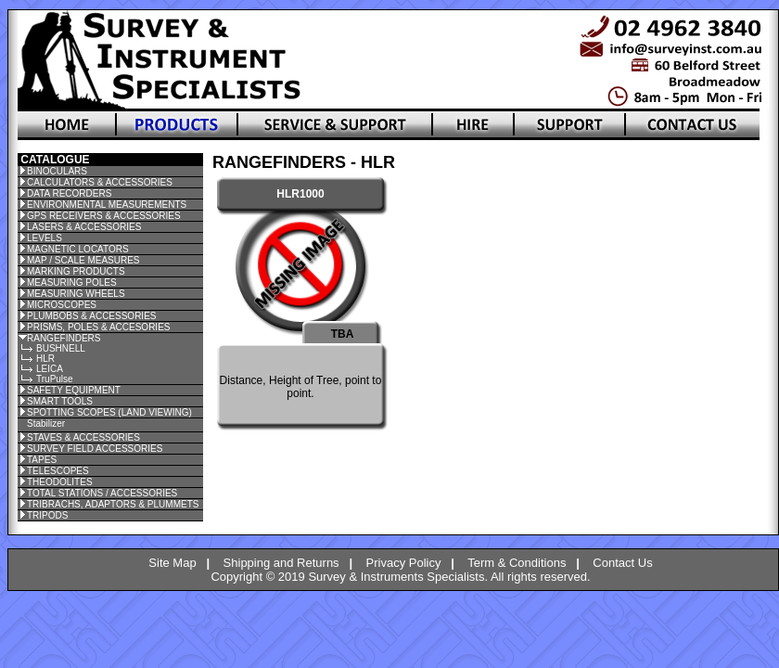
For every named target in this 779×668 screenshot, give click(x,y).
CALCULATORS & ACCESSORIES (99, 182)
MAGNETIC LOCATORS (78, 249)
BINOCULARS (57, 171)
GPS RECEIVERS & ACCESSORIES (104, 216)
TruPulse (54, 379)
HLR (45, 358)
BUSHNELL (60, 348)
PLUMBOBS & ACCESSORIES (92, 316)
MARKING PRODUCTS (76, 271)
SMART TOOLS (60, 401)
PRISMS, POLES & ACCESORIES (99, 327)
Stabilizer (46, 423)
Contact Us (622, 563)
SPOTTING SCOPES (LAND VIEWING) (109, 412)
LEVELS (44, 238)
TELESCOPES (58, 471)
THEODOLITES (60, 482)
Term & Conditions (516, 563)
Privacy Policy (403, 563)
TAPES (42, 460)
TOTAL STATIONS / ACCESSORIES (102, 493)
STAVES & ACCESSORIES (83, 437)
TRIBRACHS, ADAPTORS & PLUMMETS (112, 504)
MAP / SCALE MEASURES (83, 260)
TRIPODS (47, 515)
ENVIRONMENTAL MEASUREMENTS (106, 204)
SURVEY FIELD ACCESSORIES (94, 448)
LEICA (49, 369)
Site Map (172, 563)
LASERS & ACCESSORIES (84, 227)
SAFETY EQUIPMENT (74, 390)
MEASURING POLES (72, 282)
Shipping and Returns (281, 563)
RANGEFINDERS (63, 338)
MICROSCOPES (61, 305)
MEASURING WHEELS (76, 294)
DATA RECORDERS (69, 193)
